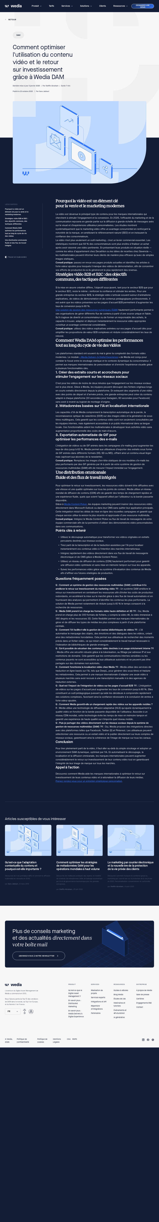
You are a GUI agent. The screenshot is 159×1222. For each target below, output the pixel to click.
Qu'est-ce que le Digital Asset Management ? (75, 993)
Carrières (140, 998)
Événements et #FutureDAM (120, 1011)
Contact (139, 1007)
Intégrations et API (98, 1001)
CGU (69, 1039)
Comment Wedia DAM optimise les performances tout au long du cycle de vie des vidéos (16, 232)
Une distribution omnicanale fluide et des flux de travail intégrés (16, 243)
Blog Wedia (118, 994)
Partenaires (95, 1013)
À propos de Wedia (144, 990)
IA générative (119, 1017)
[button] (36, 6)
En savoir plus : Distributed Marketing (74, 1003)
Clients (102, 6)
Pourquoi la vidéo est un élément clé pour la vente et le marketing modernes (16, 212)
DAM (18, 35)
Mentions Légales (57, 1040)
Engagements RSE (144, 1003)
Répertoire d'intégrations (97, 1007)
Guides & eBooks (121, 990)
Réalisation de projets (97, 992)
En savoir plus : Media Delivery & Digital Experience (76, 1013)
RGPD (74, 1039)
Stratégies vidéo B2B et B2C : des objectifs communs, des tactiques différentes (16, 221)
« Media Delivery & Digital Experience (98, 357)
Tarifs (51, 6)
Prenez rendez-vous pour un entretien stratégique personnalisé (89, 781)
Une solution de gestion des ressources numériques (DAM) (87, 309)
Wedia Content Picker (75, 504)
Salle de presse (142, 994)
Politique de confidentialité (23, 1040)
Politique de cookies (42, 1040)
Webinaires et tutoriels (119, 1004)
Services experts (98, 997)
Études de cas (120, 998)
